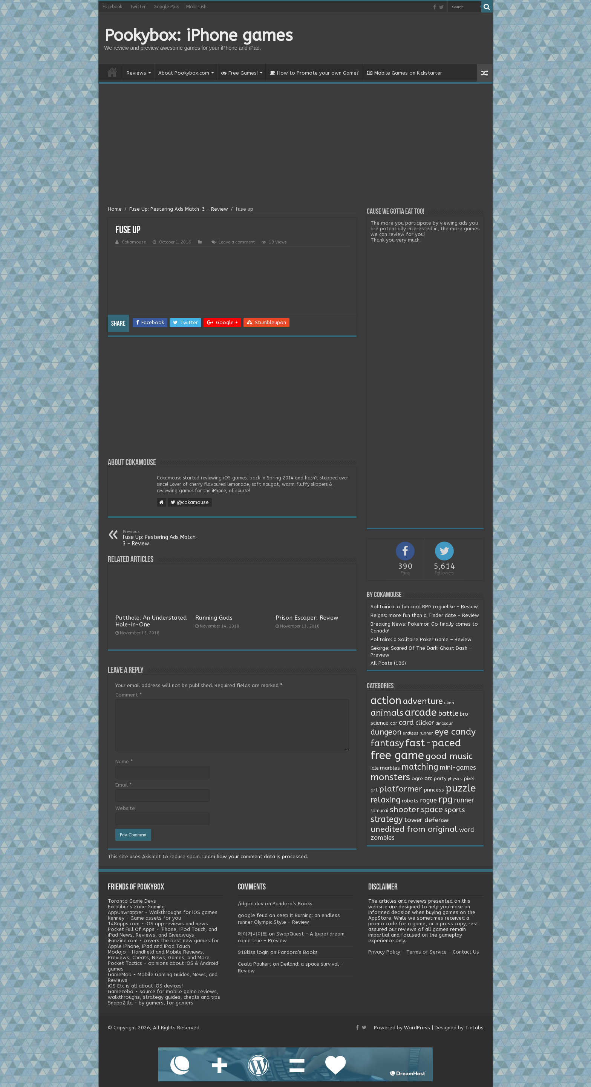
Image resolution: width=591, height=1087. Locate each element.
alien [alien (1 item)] (449, 702)
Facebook (112, 6)
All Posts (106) (388, 663)
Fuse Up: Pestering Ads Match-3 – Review (161, 538)
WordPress (417, 1027)
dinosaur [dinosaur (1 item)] (444, 723)
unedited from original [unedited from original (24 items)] (414, 829)
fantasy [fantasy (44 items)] (387, 743)
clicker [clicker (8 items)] (424, 722)
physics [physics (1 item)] (455, 778)
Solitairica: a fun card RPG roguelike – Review (424, 606)
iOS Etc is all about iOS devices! (145, 986)
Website (125, 808)
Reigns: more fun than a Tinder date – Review (425, 615)
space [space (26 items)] (432, 809)
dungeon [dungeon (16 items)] (386, 732)
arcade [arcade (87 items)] (421, 712)
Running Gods (214, 617)
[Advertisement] (296, 146)
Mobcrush (196, 6)
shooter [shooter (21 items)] (405, 809)
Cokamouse (134, 242)
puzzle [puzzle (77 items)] (461, 788)
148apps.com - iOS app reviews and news (158, 923)
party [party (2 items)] (440, 778)
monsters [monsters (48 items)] (390, 777)
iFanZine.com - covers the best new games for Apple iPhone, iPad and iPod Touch (163, 943)
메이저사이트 (252, 934)
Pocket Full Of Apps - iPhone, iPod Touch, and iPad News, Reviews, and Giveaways (162, 932)
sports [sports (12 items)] (454, 810)
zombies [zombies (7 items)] (383, 837)
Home (112, 72)
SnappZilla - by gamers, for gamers (150, 1003)
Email (123, 785)
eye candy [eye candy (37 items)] (455, 732)
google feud (253, 915)
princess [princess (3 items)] (434, 790)
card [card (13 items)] (406, 722)
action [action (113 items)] (386, 701)
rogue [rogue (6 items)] (428, 800)
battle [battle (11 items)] (448, 713)
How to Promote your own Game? (314, 73)
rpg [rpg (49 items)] (445, 799)
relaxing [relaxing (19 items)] (385, 799)
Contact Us (466, 952)
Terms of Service (426, 952)
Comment (128, 695)
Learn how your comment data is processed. (255, 856)
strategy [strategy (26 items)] (387, 819)
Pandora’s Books (292, 903)
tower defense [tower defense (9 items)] (426, 820)
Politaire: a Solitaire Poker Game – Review (421, 639)
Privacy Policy (384, 952)
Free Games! (239, 73)
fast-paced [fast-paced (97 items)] (433, 743)
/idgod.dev (250, 903)
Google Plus (166, 6)
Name (124, 761)
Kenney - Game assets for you (144, 918)
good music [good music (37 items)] (449, 756)
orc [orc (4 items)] (428, 778)
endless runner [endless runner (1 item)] (418, 733)
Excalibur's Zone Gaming (136, 906)
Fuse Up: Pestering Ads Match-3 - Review (178, 209)
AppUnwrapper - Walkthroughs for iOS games (162, 912)
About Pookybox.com (183, 73)
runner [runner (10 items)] (464, 800)
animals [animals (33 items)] (387, 713)
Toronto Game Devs (132, 901)
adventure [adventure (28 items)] (423, 701)
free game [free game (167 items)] (397, 755)
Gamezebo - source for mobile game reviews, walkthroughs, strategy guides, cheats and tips (164, 994)
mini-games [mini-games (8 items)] (458, 767)
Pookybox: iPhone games (198, 35)
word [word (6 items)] (466, 829)
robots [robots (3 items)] (410, 801)
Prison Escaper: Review (307, 617)
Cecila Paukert (254, 964)
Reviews (136, 73)
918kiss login (253, 952)
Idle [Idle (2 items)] (374, 768)
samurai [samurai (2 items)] (379, 810)
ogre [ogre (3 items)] (417, 779)
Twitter (138, 6)
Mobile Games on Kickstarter (404, 73)
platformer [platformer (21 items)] (400, 788)
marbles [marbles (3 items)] (390, 768)
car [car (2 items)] (393, 723)
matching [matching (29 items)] (419, 767)
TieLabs (474, 1027)
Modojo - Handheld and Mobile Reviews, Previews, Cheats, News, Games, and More (159, 954)
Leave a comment (237, 242)
